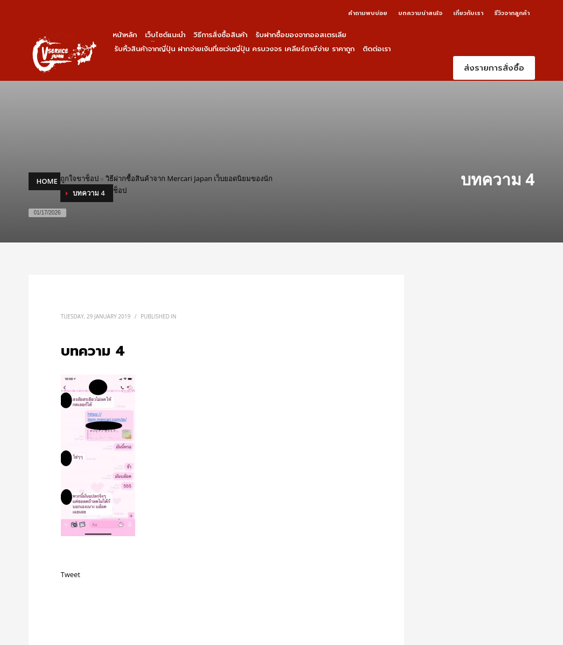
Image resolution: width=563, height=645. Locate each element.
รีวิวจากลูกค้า (512, 13)
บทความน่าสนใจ (420, 13)
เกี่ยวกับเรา (468, 13)
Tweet (70, 574)
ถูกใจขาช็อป (79, 178)
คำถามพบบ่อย (367, 13)
